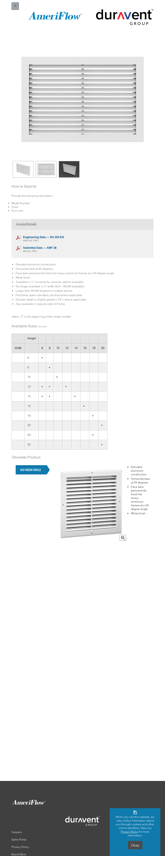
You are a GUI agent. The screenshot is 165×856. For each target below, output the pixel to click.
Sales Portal (19, 839)
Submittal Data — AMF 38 (39, 247)
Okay (135, 845)
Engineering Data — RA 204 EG (43, 237)
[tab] (31, 469)
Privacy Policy (20, 847)
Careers (17, 832)
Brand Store (19, 854)
